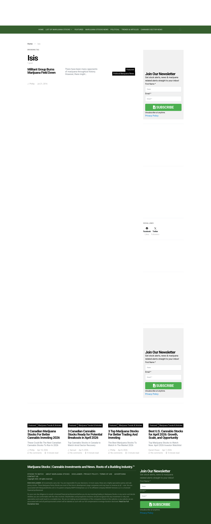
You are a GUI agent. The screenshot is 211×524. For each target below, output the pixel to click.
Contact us (32, 476)
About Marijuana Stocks (58, 474)
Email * (148, 94)
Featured (79, 30)
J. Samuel (72, 450)
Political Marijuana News (123, 73)
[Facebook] (147, 231)
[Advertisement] (163, 194)
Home (41, 30)
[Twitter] (155, 231)
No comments (36, 453)
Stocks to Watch (35, 474)
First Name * (150, 84)
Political (115, 30)
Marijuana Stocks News (96, 30)
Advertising (120, 474)
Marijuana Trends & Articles (49, 425)
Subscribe (163, 107)
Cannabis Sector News (151, 30)
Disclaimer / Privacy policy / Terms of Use (92, 474)
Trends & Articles (130, 30)
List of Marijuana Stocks (58, 30)
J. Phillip (31, 84)
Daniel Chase (154, 450)
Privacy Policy (152, 115)
